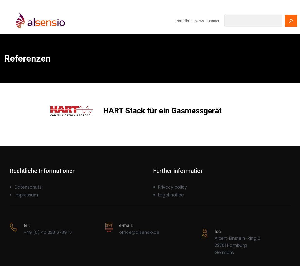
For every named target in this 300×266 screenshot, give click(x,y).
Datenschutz (28, 190)
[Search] (291, 21)
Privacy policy (172, 190)
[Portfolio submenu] (191, 21)
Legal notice (171, 198)
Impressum (26, 198)
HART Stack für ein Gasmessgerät (162, 110)
